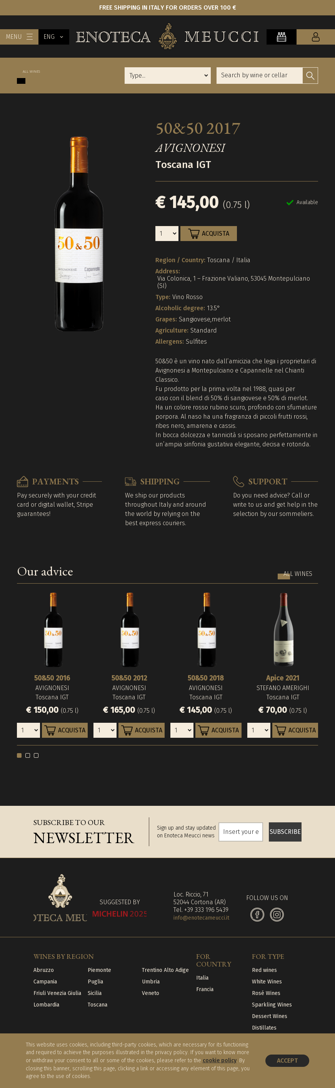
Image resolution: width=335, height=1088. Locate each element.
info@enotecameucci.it (201, 918)
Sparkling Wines (272, 1004)
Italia (202, 978)
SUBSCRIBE (285, 831)
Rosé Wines (266, 993)
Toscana (97, 1004)
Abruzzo (43, 970)
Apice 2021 (282, 678)
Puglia (95, 981)
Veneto (150, 993)
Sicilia (95, 993)
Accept (287, 1060)
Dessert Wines (269, 1016)
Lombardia (46, 1004)
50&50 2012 (129, 678)
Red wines (264, 970)
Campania (45, 981)
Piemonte (99, 970)
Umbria (151, 981)
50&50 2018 (206, 678)
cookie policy (220, 1060)
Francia (204, 989)
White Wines (267, 981)
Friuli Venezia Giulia (57, 993)
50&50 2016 (52, 678)
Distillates (264, 1028)
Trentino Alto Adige (165, 970)
